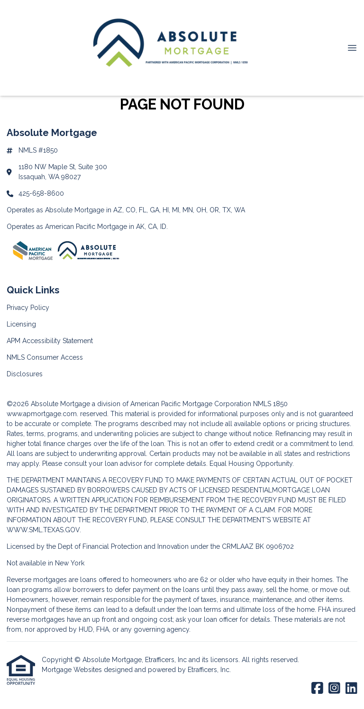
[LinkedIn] (351, 689)
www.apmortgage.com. (42, 414)
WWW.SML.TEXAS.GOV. (44, 530)
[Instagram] (334, 689)
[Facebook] (317, 689)
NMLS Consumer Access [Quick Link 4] (45, 357)
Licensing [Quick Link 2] (21, 324)
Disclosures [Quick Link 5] (25, 374)
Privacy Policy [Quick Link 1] (28, 307)
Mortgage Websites (73, 669)
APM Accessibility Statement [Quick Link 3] (50, 341)
